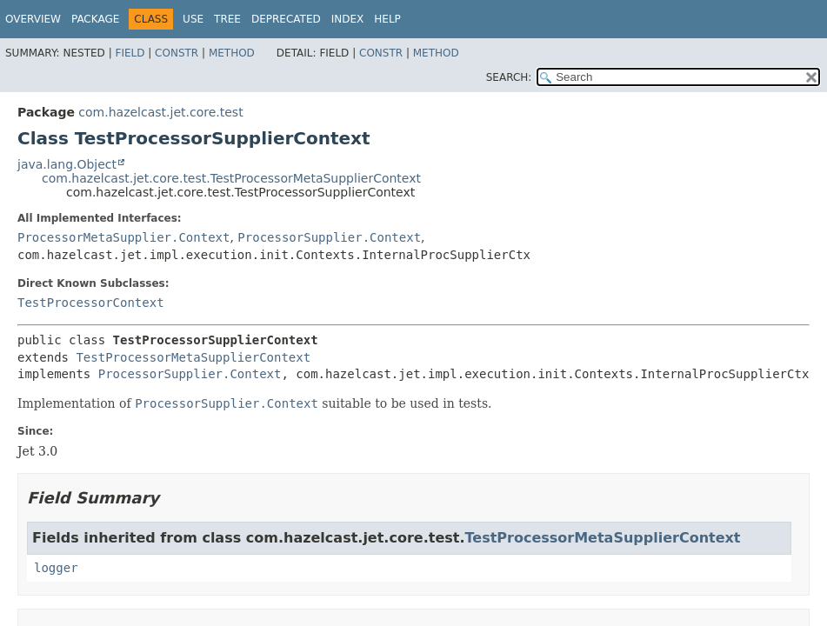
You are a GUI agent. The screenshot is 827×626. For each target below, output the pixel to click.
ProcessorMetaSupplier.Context (123, 237)
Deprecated (286, 19)
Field (129, 53)
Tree (227, 19)
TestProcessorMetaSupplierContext (193, 357)
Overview (33, 19)
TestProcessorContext (90, 303)
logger (56, 568)
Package (95, 19)
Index (347, 19)
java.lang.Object (67, 164)
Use (193, 19)
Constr (176, 53)
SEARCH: (509, 77)
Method (232, 53)
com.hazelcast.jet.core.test (160, 112)
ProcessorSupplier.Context (329, 237)
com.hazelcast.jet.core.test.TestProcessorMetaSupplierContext (231, 178)
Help (387, 19)
